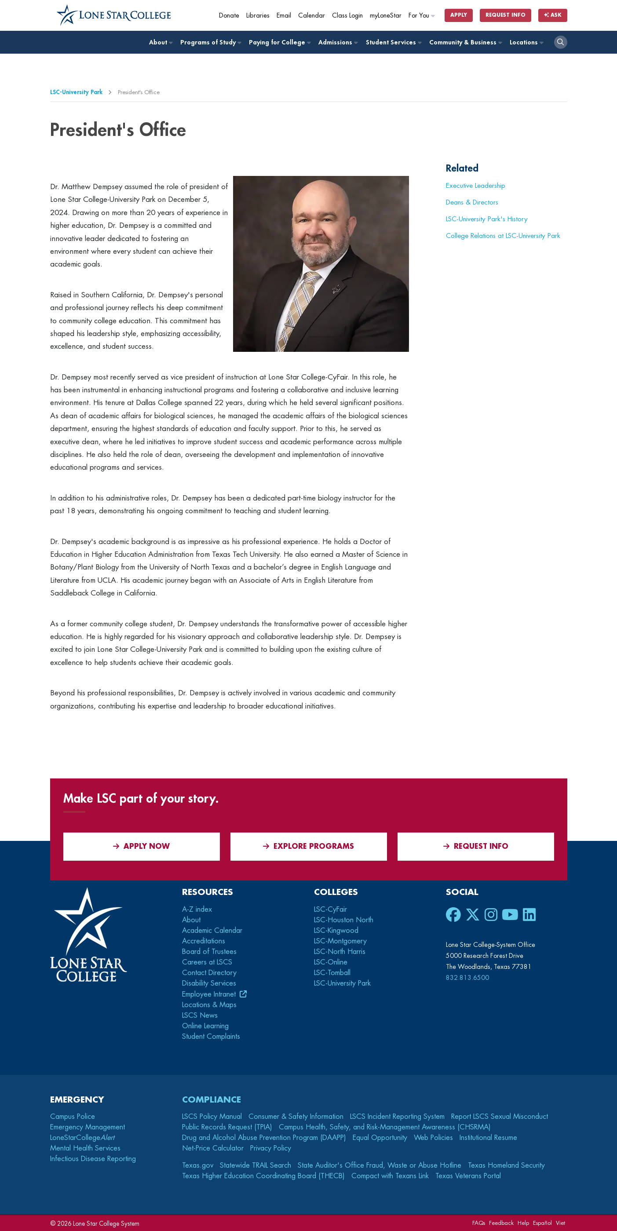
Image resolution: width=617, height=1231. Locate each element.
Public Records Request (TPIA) (227, 1127)
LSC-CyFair (330, 909)
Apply (458, 15)
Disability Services (209, 983)
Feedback (501, 1223)
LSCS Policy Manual (212, 1116)
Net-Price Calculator (213, 1148)
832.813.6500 (467, 978)
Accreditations (203, 941)
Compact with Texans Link (390, 1176)
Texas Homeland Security (506, 1165)
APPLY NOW (141, 846)
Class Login (347, 15)
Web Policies (433, 1137)
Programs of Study (210, 42)
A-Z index (197, 909)
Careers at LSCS (207, 962)
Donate (229, 15)
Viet (560, 1223)
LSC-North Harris (339, 951)
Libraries (258, 15)
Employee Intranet (210, 994)
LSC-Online (330, 962)
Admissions (337, 42)
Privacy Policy (270, 1148)
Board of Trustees (209, 951)
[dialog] (590, 1204)
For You (422, 15)
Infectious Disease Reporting (93, 1158)
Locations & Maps (209, 1004)
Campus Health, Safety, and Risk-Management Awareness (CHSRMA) (385, 1127)
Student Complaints (211, 1036)
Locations (526, 42)
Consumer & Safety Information (295, 1116)
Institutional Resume (488, 1137)
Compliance (211, 1100)
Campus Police (72, 1116)
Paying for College (279, 42)
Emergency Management (87, 1127)
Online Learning (205, 1026)
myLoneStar (386, 15)
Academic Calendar (212, 930)
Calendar (311, 15)
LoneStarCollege (82, 1137)
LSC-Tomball (332, 972)
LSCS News (200, 1015)
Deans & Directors (472, 202)
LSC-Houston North (343, 920)
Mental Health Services (85, 1148)
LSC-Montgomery (340, 941)
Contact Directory (209, 972)
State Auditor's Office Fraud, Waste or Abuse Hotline (379, 1165)
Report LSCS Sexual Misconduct (499, 1116)
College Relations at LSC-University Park (503, 235)
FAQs (478, 1223)
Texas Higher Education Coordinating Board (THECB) (263, 1176)
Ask (553, 15)
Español (542, 1223)
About (160, 42)
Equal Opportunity (380, 1137)
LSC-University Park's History (487, 219)
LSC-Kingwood (336, 930)
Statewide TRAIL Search (255, 1165)
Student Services (393, 42)
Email (284, 15)
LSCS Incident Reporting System (397, 1116)
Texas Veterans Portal (468, 1176)
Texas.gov (197, 1165)
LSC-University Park (76, 92)
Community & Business (465, 42)
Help (523, 1223)
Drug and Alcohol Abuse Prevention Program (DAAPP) (264, 1137)
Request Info (506, 15)
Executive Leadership (475, 185)
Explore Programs (308, 846)
